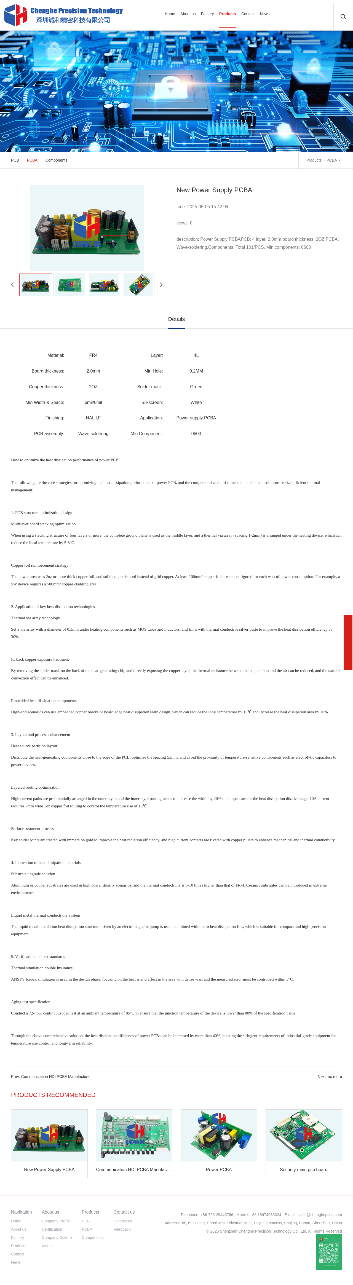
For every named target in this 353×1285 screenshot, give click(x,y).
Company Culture (57, 1237)
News (16, 1262)
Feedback (122, 1229)
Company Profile (56, 1221)
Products (314, 160)
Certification (52, 1229)
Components (56, 160)
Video (47, 1246)
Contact (17, 1254)
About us (18, 1229)
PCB (15, 160)
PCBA (332, 160)
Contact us (123, 1221)
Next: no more (330, 1076)
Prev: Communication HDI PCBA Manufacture (50, 1076)
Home (16, 1221)
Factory (17, 1237)
